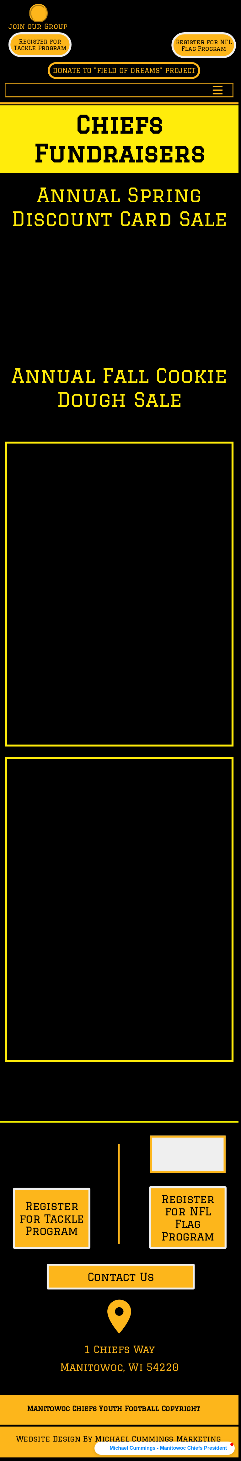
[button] (164, 1448)
